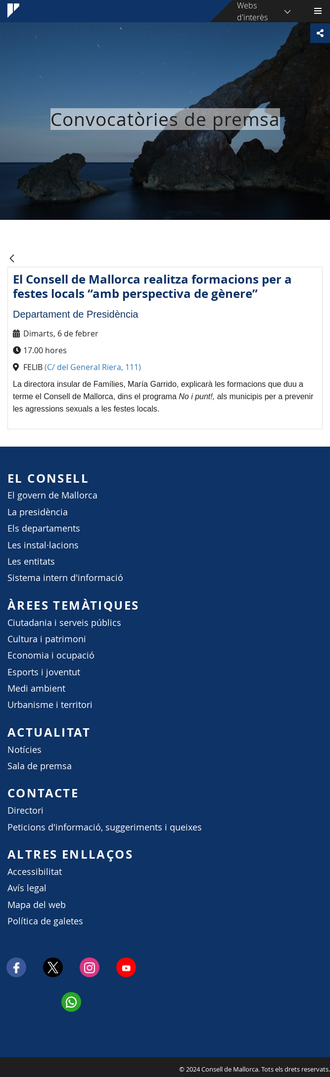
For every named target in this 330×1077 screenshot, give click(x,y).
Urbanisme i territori (50, 704)
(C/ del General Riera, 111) (94, 367)
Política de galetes (45, 921)
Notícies (24, 749)
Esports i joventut (43, 672)
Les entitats (31, 561)
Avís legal (27, 888)
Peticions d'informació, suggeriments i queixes (104, 827)
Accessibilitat (34, 871)
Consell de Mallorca (5, 1067)
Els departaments (43, 528)
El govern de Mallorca (52, 495)
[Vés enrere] (11, 259)
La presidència (37, 512)
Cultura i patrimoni (46, 639)
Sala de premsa (39, 766)
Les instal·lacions (43, 545)
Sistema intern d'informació (65, 577)
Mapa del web (36, 905)
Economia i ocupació (50, 655)
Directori (25, 810)
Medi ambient (36, 688)
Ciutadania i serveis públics (64, 622)
